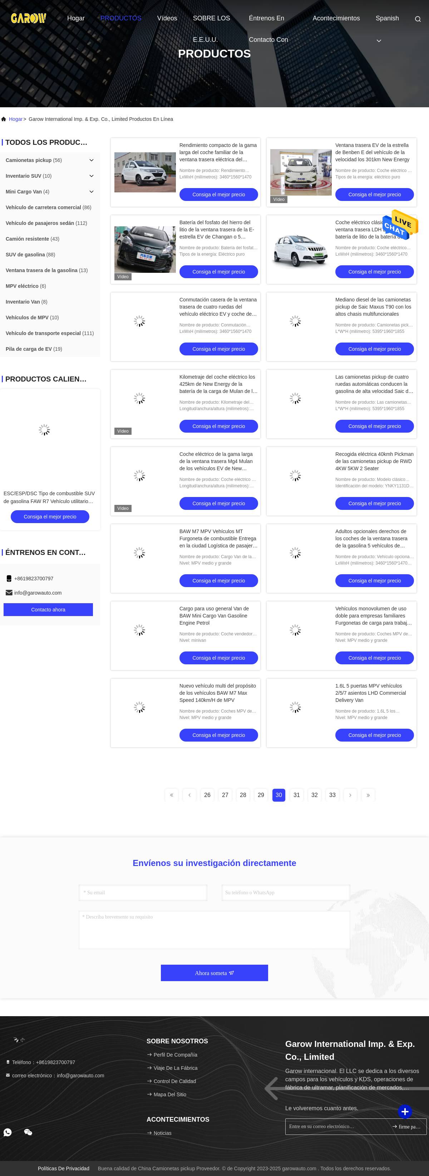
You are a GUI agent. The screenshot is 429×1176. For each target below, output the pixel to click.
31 (297, 795)
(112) (46, 223)
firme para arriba (406, 1126)
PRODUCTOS (121, 18)
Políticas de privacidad (63, 1168)
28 (243, 795)
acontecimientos (336, 18)
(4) (27, 192)
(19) (34, 349)
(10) (28, 176)
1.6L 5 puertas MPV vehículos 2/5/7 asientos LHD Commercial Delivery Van (370, 693)
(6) (26, 286)
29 (261, 795)
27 (225, 795)
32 (314, 795)
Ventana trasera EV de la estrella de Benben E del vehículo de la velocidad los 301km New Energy (372, 152)
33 (332, 795)
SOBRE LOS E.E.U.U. (211, 22)
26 (207, 795)
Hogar (76, 18)
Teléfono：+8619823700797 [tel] (40, 1062)
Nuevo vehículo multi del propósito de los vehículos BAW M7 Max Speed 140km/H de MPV (217, 693)
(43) (32, 239)
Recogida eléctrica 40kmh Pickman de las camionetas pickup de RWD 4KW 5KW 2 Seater (374, 461)
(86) (49, 207)
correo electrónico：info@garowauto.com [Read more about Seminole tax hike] (54, 1075)
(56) (34, 160)
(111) (50, 333)
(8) (27, 302)
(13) (47, 270)
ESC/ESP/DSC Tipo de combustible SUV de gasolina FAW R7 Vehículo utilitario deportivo (49, 501)
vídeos (167, 18)
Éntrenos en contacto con (268, 22)
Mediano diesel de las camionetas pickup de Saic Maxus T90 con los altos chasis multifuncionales (373, 307)
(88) (30, 254)
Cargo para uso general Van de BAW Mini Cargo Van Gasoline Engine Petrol (214, 616)
